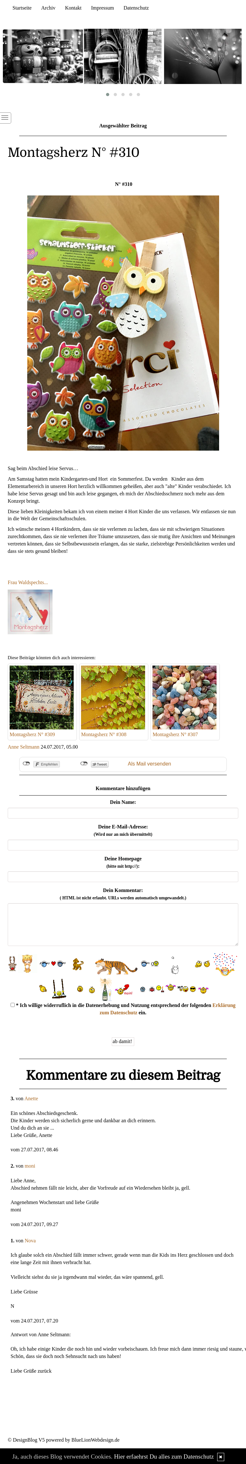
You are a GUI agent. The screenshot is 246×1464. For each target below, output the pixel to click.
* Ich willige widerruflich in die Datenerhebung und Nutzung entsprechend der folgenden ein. (123, 1009)
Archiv (48, 8)
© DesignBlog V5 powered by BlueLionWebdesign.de (63, 1440)
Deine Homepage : (123, 862)
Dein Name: (123, 802)
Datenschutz (136, 8)
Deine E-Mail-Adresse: (123, 830)
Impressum (102, 8)
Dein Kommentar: (123, 894)
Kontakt (73, 8)
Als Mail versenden (149, 763)
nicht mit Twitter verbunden (84, 764)
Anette (31, 1098)
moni (30, 1166)
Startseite (22, 8)
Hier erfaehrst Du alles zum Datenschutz (164, 1456)
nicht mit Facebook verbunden (26, 764)
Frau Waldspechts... (28, 582)
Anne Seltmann (23, 747)
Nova (30, 1240)
